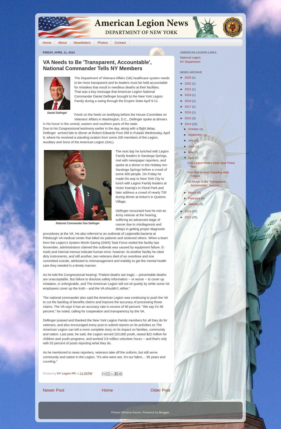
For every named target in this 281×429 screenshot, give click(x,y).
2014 (188, 124)
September (196, 134)
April (191, 158)
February (194, 198)
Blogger (164, 412)
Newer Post (53, 390)
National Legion (190, 57)
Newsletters (82, 42)
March (192, 192)
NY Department (190, 61)
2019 (188, 95)
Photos (102, 42)
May (191, 152)
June (191, 146)
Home (47, 42)
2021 (188, 89)
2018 (188, 101)
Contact (120, 42)
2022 (188, 83)
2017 (188, 106)
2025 (188, 77)
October (194, 129)
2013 (188, 211)
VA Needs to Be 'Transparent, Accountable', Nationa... (206, 183)
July (191, 140)
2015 (188, 118)
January (194, 204)
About (62, 42)
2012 (188, 217)
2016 (188, 112)
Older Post (160, 390)
